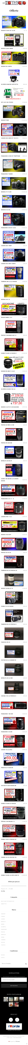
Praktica (3, 934)
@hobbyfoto (14, 1009)
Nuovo (3, 955)
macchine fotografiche (7, 901)
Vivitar (3, 942)
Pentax (3, 932)
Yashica (3, 945)
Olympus (3, 926)
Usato (2, 957)
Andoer (3, 913)
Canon (3, 916)
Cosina (3, 919)
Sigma (2, 937)
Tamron (3, 939)
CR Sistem (18, 1041)
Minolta (3, 921)
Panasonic (4, 929)
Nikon (2, 924)
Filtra (3, 891)
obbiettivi (3, 903)
